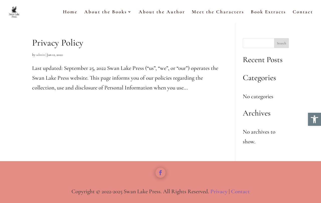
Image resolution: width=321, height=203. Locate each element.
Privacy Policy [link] (57, 42)
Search (281, 43)
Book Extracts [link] (268, 12)
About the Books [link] (105, 12)
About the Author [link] (162, 12)
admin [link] (40, 55)
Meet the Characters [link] (218, 12)
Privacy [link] (218, 191)
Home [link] (70, 12)
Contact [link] (303, 12)
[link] (314, 119)
